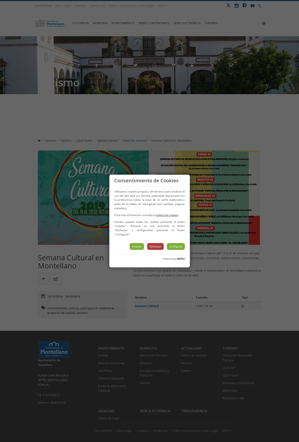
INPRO (181, 259)
